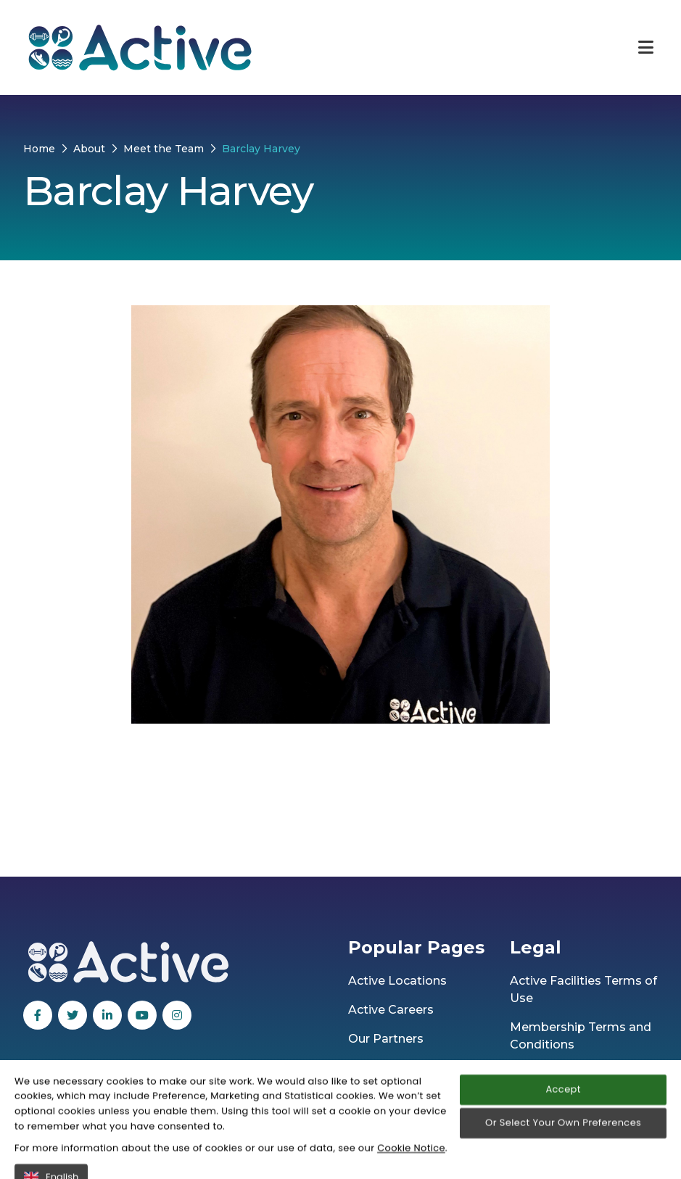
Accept (562, 1148)
